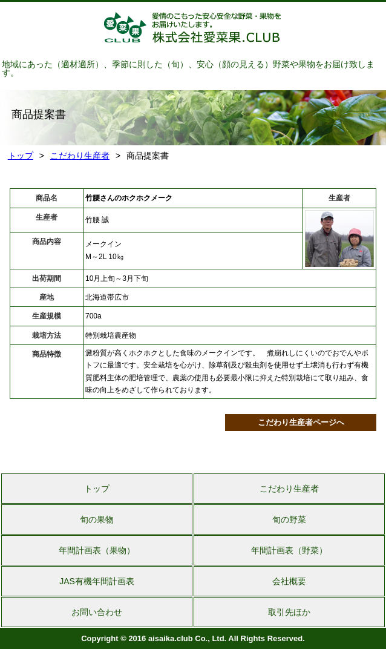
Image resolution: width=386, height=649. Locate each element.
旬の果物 (97, 519)
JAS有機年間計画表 (96, 581)
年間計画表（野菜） (289, 550)
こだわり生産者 (80, 155)
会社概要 (289, 581)
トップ (20, 155)
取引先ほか (289, 612)
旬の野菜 (289, 519)
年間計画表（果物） (97, 550)
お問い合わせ (96, 612)
